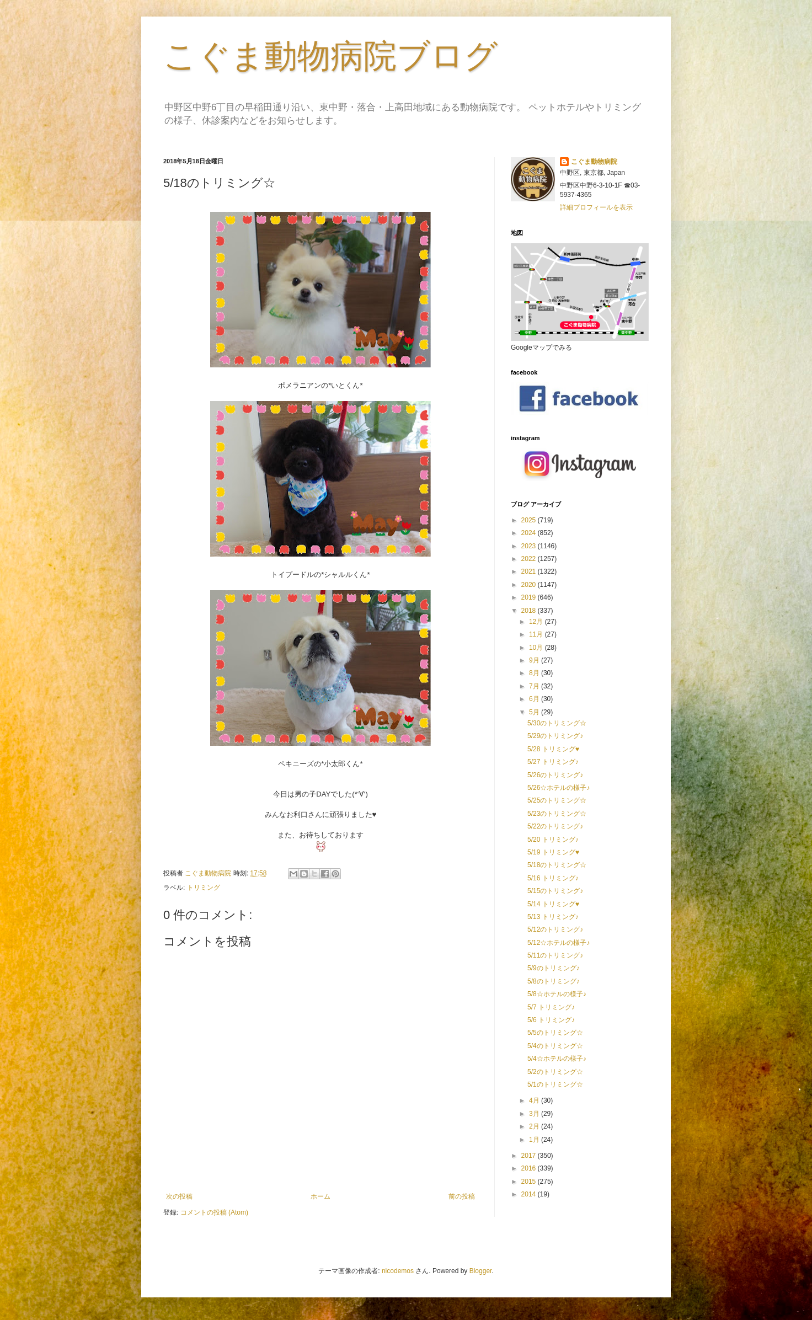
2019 (529, 597)
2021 (529, 571)
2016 (529, 1168)
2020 (529, 585)
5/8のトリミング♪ (553, 981)
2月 (535, 1126)
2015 (529, 1181)
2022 (529, 559)
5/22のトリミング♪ (555, 826)
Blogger (480, 1271)
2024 (529, 533)
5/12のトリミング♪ (555, 929)
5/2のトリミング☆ (555, 1072)
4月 (535, 1100)
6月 (535, 699)
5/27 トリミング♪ (553, 762)
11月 (537, 634)
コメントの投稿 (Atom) (214, 1212)
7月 (535, 686)
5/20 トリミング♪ (553, 839)
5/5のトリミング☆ (555, 1032)
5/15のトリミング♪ (555, 891)
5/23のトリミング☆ (556, 813)
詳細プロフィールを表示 (596, 207)
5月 (535, 712)
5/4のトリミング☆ (555, 1046)
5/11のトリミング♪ (555, 955)
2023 (529, 546)
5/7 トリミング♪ (551, 1007)
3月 (535, 1114)
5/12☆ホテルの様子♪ (558, 943)
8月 (535, 673)
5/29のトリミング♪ (555, 736)
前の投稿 (461, 1196)
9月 (535, 660)
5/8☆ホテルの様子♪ (556, 994)
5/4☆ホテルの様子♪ (556, 1058)
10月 (537, 647)
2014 (529, 1194)
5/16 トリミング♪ (553, 878)
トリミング (203, 887)
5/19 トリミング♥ (553, 852)
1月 (535, 1139)
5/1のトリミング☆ (555, 1084)
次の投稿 (179, 1196)
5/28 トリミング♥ (553, 749)
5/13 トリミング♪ (553, 917)
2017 (529, 1155)
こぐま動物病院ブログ (330, 56)
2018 (529, 610)
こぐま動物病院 (594, 161)
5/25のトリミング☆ (556, 800)
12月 (537, 622)
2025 (529, 520)
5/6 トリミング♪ (551, 1020)
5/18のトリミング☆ (556, 865)
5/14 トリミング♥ (553, 904)
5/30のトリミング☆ (556, 723)
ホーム (320, 1196)
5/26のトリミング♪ (555, 775)
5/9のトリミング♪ (553, 968)
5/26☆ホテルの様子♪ (558, 788)
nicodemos (398, 1271)
